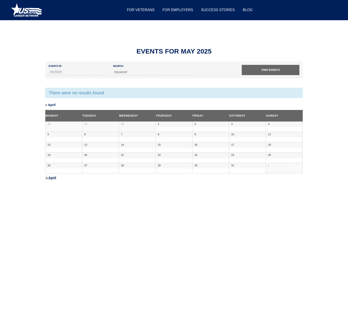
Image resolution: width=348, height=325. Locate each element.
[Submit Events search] (270, 70)
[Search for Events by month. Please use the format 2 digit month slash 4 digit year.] (77, 72)
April (50, 105)
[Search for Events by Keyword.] (152, 72)
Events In (55, 66)
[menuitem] (140, 10)
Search (118, 66)
